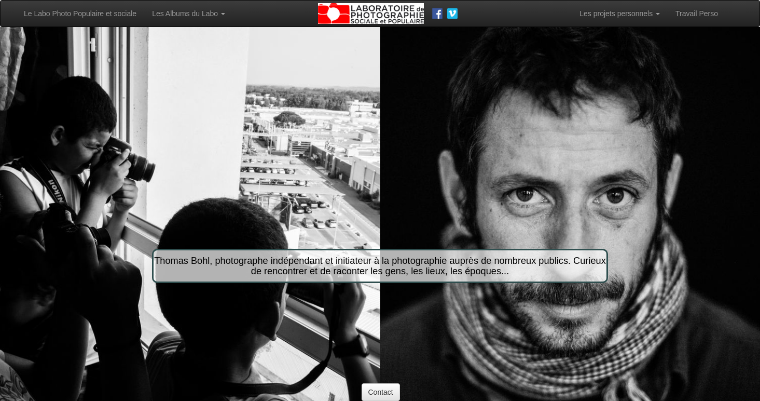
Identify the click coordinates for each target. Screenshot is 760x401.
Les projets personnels (619, 13)
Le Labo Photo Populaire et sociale (80, 13)
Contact (380, 392)
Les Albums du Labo (188, 13)
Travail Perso (696, 13)
